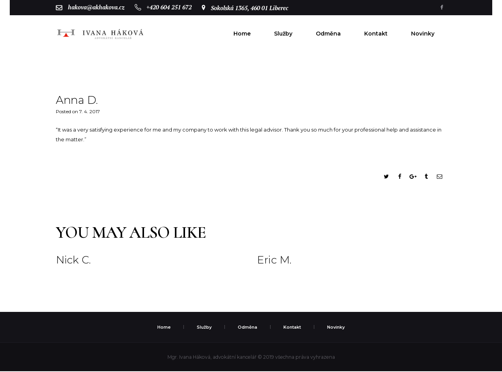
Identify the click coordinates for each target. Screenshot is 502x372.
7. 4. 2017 (89, 112)
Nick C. (74, 261)
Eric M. (274, 261)
